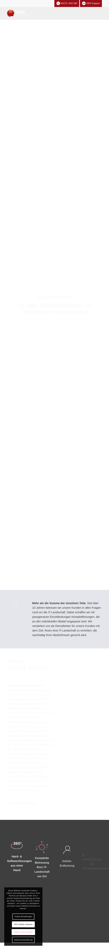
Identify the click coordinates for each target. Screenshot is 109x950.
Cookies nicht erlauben (23, 932)
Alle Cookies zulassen (23, 924)
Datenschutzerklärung (23, 940)
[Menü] (98, 13)
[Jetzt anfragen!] (23, 803)
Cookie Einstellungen (23, 917)
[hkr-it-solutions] (18, 13)
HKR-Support (91, 3)
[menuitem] (98, 13)
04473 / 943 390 (66, 3)
